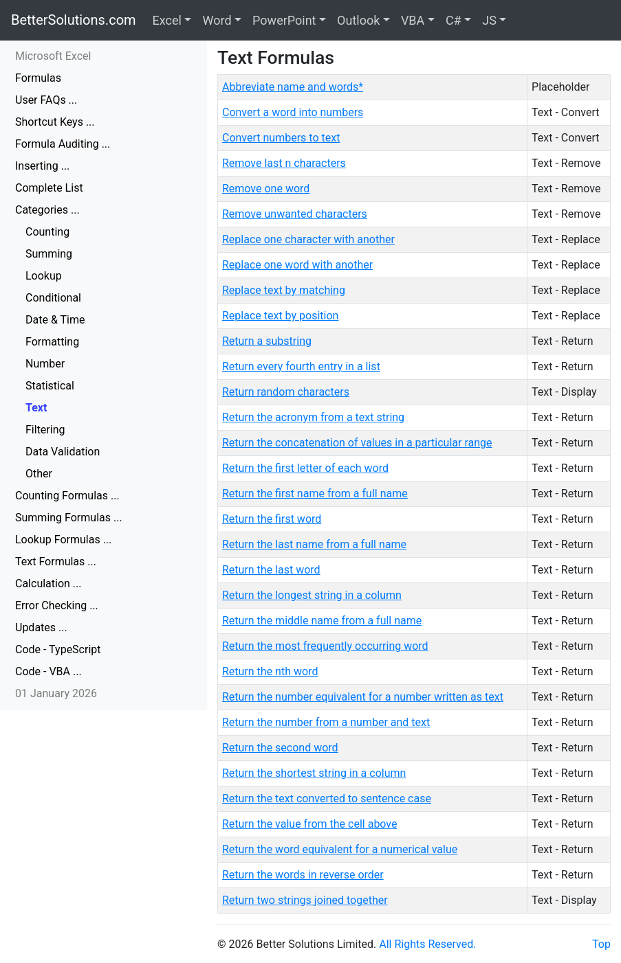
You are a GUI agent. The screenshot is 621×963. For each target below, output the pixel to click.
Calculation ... (48, 583)
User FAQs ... (46, 99)
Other (38, 473)
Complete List (49, 187)
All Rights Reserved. (427, 944)
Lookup (43, 275)
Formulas (38, 77)
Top (601, 944)
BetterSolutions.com (73, 20)
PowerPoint (284, 20)
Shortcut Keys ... (55, 121)
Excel (167, 20)
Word (216, 20)
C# (453, 20)
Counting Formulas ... (67, 495)
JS (489, 20)
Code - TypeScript (58, 649)
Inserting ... (42, 165)
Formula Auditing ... (62, 143)
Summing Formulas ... (68, 517)
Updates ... (41, 627)
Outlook (358, 20)
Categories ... (47, 209)
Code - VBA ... (48, 671)
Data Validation (62, 451)
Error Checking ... (56, 605)
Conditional (53, 297)
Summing (48, 253)
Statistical (49, 385)
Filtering (45, 429)
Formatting (52, 341)
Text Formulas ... (55, 561)
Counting (47, 231)
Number (45, 363)
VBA (412, 20)
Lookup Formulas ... (63, 539)
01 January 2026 (56, 693)
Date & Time (55, 319)
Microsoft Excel (53, 56)
